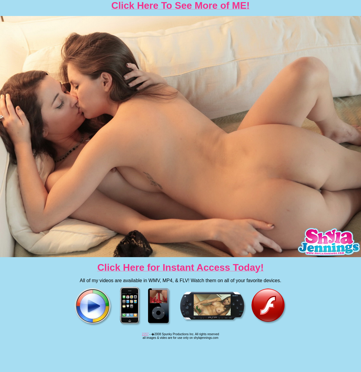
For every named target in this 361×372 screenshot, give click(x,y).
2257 (145, 334)
